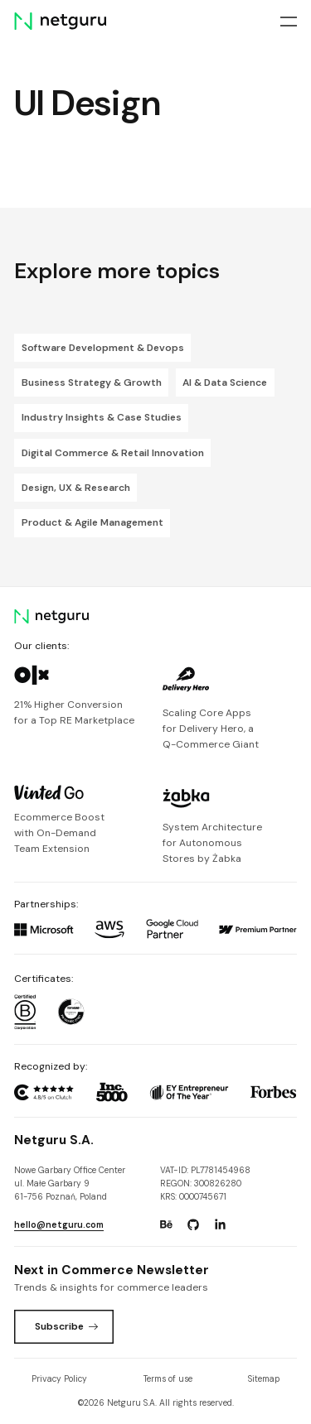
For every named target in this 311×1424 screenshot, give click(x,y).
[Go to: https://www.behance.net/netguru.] (166, 1224)
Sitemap (263, 1378)
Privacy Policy (59, 1378)
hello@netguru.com (59, 1225)
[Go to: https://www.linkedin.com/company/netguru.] (220, 1224)
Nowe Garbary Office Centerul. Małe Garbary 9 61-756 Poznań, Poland (69, 1184)
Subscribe (67, 1326)
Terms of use (167, 1378)
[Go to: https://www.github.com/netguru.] (193, 1224)
